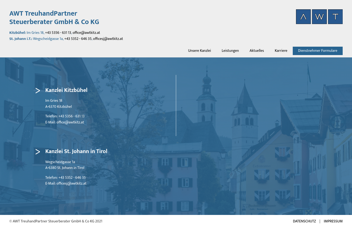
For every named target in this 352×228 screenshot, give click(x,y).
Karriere (281, 51)
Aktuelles (257, 51)
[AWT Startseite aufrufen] (319, 16)
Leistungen (230, 51)
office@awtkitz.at (86, 33)
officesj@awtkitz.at (108, 39)
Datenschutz (304, 221)
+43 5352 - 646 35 (78, 39)
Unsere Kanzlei (199, 51)
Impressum (333, 221)
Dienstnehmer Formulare (317, 51)
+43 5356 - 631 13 (58, 33)
